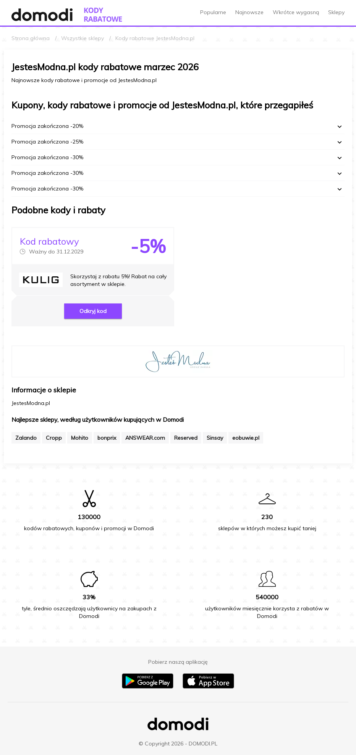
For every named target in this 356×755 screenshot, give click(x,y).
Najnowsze (249, 12)
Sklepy (336, 12)
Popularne (213, 12)
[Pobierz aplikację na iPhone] (208, 686)
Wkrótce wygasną (296, 12)
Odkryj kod (93, 311)
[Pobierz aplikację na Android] (147, 686)
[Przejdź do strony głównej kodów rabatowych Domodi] (103, 15)
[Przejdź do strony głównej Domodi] (42, 15)
